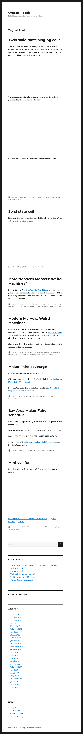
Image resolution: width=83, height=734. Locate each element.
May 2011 (14, 655)
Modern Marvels (26, 306)
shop (52, 197)
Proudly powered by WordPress (31, 728)
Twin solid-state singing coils (34, 40)
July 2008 (14, 682)
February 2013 (16, 629)
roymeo (14, 197)
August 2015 (15, 614)
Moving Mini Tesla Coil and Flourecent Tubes (27, 518)
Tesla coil (14, 199)
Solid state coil (21, 211)
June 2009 (14, 673)
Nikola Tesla (38, 267)
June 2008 (14, 685)
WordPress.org (16, 716)
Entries (15, 711)
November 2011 (16, 647)
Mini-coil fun (19, 462)
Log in (13, 708)
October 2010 (15, 661)
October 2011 (15, 649)
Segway (59, 527)
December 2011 (16, 644)
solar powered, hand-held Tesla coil (39, 442)
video (20, 199)
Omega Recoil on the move (21, 580)
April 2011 (14, 658)
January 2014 (15, 620)
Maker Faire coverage (27, 367)
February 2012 (16, 638)
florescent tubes (49, 304)
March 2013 (15, 626)
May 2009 (14, 676)
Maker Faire (44, 396)
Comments (16, 713)
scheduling (46, 306)
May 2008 (14, 687)
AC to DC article (17, 571)
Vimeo (21, 521)
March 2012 (15, 635)
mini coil (47, 197)
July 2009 (14, 670)
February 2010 (16, 667)
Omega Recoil (19, 13)
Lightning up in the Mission (22, 577)
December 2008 (17, 679)
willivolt (14, 267)
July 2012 (14, 632)
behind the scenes (38, 197)
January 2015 (15, 617)
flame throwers (38, 304)
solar (53, 450)
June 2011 (14, 652)
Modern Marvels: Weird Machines (37, 290)
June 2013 (14, 623)
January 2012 (15, 641)
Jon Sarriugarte (44, 335)
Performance (36, 306)
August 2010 (15, 664)
